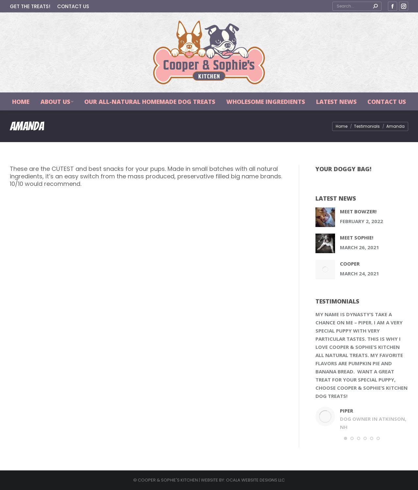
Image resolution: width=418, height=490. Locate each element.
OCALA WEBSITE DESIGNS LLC (255, 480)
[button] (345, 438)
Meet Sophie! (356, 237)
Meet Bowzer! (358, 211)
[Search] (356, 6)
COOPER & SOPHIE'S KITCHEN (168, 480)
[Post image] (325, 217)
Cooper (350, 263)
